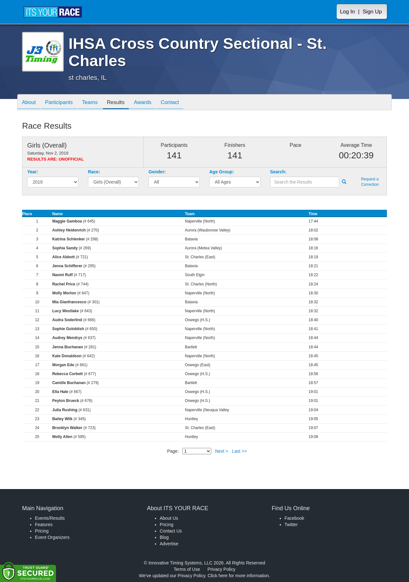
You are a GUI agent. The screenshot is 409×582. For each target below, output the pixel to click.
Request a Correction (370, 182)
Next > (221, 451)
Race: (94, 171)
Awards (148, 103)
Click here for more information (238, 575)
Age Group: (221, 171)
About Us (169, 518)
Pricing (42, 530)
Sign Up (372, 12)
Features (43, 524)
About (29, 103)
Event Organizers (52, 537)
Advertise (169, 543)
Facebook (294, 518)
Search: (278, 171)
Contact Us (171, 530)
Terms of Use (187, 569)
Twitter (291, 524)
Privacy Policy (221, 569)
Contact (176, 103)
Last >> (239, 451)
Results (120, 103)
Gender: (157, 171)
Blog (164, 537)
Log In (347, 12)
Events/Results (50, 518)
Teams (93, 103)
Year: (32, 171)
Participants (61, 103)
